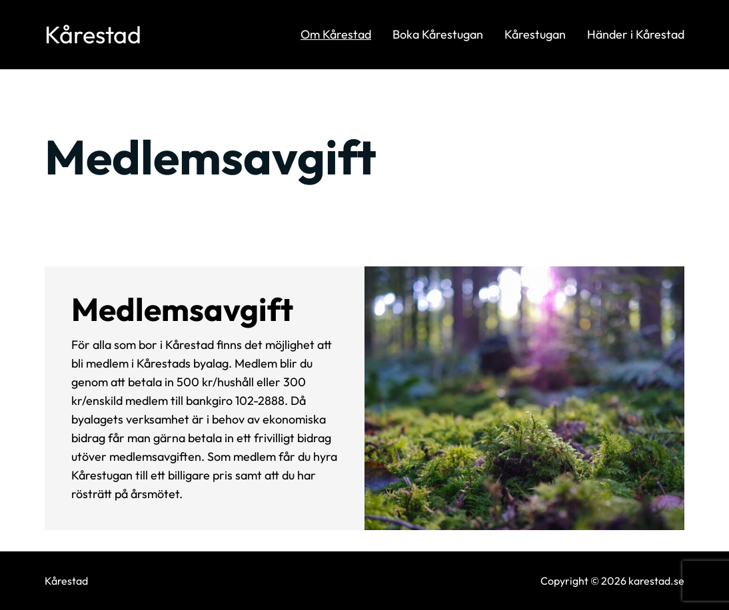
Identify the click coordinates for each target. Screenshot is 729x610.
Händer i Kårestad (635, 34)
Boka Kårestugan (437, 34)
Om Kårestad (336, 34)
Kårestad (93, 34)
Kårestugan (535, 34)
